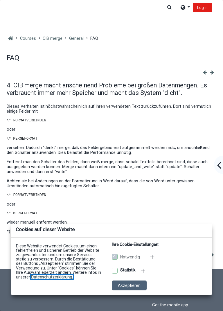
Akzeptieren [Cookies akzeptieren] (129, 285)
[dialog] (111, 155)
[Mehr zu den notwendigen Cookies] (152, 256)
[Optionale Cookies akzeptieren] (115, 271)
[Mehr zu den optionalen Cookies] (143, 270)
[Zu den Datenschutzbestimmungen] (52, 277)
